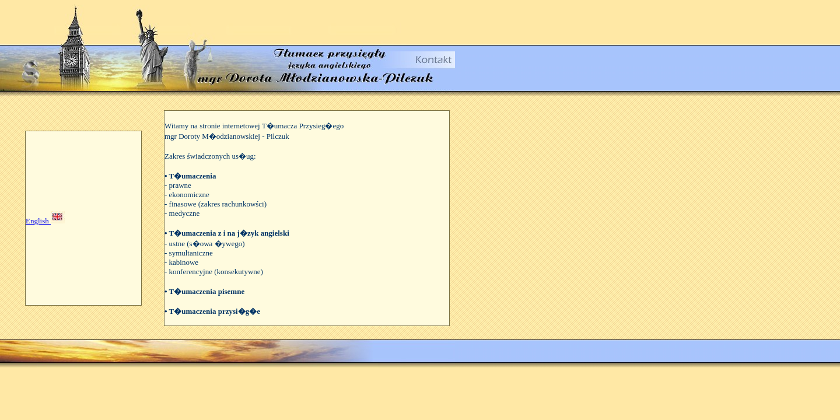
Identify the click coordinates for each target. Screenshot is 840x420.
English (38, 220)
